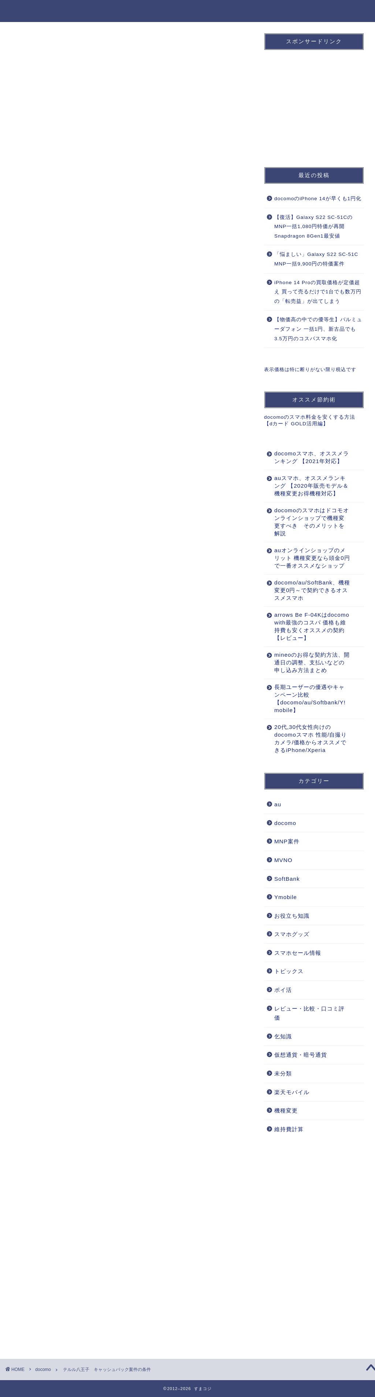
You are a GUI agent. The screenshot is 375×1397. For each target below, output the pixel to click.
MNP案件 (269, 11)
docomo (175, 11)
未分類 (283, 1073)
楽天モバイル (291, 1092)
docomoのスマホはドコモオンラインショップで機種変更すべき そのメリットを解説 (311, 521)
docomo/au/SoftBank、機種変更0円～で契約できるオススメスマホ (312, 590)
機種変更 (304, 11)
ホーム (143, 11)
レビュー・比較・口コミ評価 (309, 1013)
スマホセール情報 (297, 953)
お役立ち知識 (344, 11)
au (203, 11)
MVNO (283, 860)
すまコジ (26, 10)
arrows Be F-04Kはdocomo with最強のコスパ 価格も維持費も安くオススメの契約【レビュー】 (311, 626)
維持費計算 (289, 1129)
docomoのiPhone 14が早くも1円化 (317, 198)
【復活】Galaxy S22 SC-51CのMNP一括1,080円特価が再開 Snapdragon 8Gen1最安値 (313, 226)
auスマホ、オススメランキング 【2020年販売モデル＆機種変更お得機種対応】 (311, 485)
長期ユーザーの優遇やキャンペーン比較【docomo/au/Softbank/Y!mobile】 (310, 698)
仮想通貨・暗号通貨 (300, 1055)
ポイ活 (283, 990)
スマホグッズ (291, 934)
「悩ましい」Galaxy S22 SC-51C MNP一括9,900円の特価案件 (316, 259)
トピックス (289, 971)
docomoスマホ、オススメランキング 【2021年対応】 (311, 457)
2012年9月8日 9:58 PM (35, 1122)
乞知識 (283, 1036)
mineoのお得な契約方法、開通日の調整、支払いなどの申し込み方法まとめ (312, 662)
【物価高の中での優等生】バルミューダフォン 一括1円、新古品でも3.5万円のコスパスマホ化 (318, 329)
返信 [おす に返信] (237, 1167)
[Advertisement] (128, 496)
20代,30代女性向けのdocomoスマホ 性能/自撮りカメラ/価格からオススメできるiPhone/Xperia (310, 738)
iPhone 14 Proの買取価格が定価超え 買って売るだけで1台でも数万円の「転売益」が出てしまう (317, 292)
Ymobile (285, 897)
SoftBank (232, 11)
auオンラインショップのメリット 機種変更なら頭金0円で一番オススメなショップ (312, 558)
